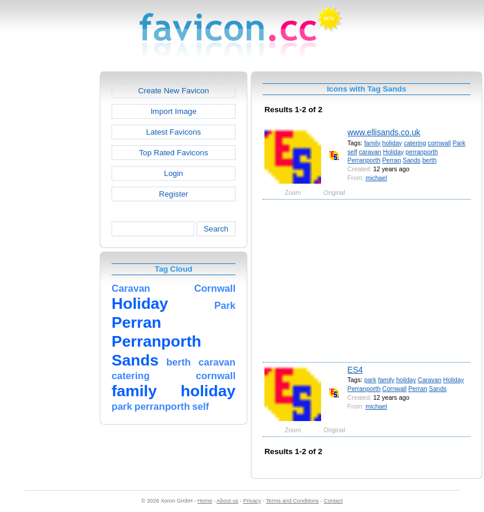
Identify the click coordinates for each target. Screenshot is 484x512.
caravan (370, 151)
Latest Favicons (173, 132)
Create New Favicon (173, 90)
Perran (391, 160)
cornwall (439, 142)
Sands (411, 160)
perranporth (421, 151)
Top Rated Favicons (173, 152)
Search (216, 228)
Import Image (174, 111)
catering (415, 142)
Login (173, 173)
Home (205, 501)
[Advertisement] (49, 248)
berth (429, 160)
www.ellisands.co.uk (384, 132)
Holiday (393, 151)
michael (376, 177)
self (353, 151)
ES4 (355, 369)
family (372, 142)
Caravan (430, 379)
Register (173, 194)
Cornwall (394, 388)
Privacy (252, 501)
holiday (392, 142)
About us (227, 501)
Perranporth (364, 160)
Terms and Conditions (292, 501)
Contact (333, 501)
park (370, 379)
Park (459, 142)
